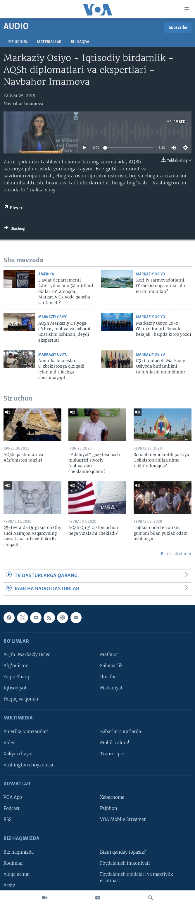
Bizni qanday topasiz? (123, 852)
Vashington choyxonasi (28, 765)
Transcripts (112, 754)
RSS (8, 819)
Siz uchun (17, 42)
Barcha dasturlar (176, 553)
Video (9, 742)
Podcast (12, 808)
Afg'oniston (16, 665)
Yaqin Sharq (16, 677)
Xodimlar (13, 863)
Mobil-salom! (114, 742)
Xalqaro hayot (18, 754)
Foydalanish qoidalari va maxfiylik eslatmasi (136, 877)
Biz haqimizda (19, 852)
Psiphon (108, 808)
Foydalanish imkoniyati (125, 863)
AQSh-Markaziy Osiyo (27, 654)
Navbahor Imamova (23, 103)
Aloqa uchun (17, 874)
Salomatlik (111, 665)
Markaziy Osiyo (150, 274)
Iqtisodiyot (15, 688)
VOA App (13, 797)
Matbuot (109, 654)
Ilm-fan (108, 677)
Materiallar (49, 42)
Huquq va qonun (21, 699)
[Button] (14, 229)
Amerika (46, 274)
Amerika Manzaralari (26, 731)
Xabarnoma (112, 797)
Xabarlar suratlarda (120, 731)
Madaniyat (111, 688)
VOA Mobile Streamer (123, 819)
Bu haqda (80, 42)
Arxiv (9, 885)
